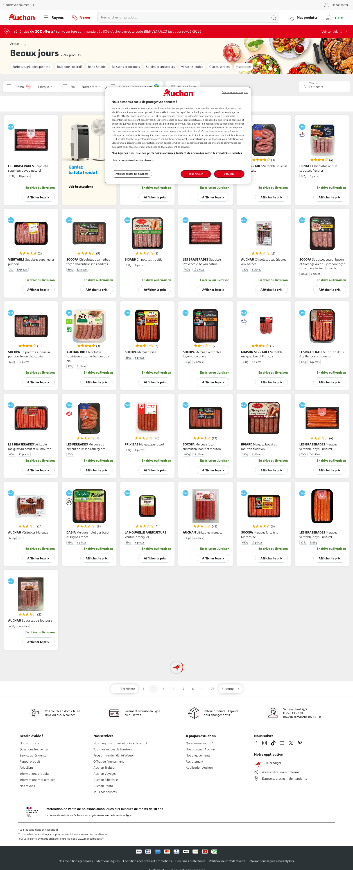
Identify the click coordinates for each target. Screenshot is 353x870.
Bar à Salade (97, 67)
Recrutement (194, 761)
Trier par (313, 83)
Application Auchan (199, 768)
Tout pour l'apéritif (69, 67)
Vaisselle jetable (192, 67)
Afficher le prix (38, 197)
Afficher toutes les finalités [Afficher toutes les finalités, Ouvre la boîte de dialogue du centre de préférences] (131, 173)
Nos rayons (27, 786)
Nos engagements (198, 755)
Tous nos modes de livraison (112, 749)
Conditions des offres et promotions (147, 861)
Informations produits (34, 774)
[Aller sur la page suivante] (230, 688)
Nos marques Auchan (200, 749)
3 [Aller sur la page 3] (163, 689)
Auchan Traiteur (104, 768)
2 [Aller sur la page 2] (153, 689)
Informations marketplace (37, 780)
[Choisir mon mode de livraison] (20, 5)
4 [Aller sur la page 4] (173, 689)
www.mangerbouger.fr (91, 838)
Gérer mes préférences (190, 861)
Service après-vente (33, 755)
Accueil (15, 44)
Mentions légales (108, 861)
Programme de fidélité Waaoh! (114, 755)
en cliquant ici (50, 829)
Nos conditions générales (76, 861)
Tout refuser (196, 173)
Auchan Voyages (104, 774)
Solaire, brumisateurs (160, 67)
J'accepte (229, 173)
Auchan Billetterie (105, 780)
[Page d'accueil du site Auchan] (23, 17)
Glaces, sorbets (219, 67)
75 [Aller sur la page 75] (212, 689)
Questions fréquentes (34, 749)
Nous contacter (30, 743)
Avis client (26, 768)
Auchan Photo (103, 786)
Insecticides (243, 67)
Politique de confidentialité (227, 861)
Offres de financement (108, 761)
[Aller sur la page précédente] (124, 688)
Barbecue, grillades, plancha (31, 67)
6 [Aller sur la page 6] (193, 689)
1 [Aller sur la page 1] (143, 689)
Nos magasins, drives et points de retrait (120, 743)
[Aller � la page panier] (334, 17)
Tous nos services (105, 792)
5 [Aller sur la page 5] (183, 689)
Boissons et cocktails (126, 67)
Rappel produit (30, 761)
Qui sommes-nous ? (199, 743)
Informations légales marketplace (272, 861)
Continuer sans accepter (235, 92)
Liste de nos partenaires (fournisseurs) (133, 160)
